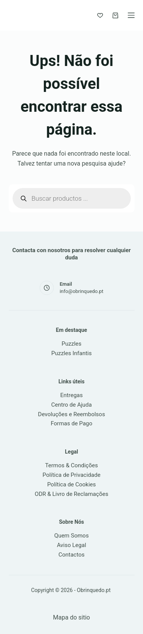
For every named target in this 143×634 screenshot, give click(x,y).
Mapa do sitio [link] (71, 617)
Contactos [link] (71, 554)
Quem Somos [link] (71, 535)
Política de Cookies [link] (71, 484)
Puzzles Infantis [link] (71, 353)
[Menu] (131, 15)
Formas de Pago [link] (71, 423)
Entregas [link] (71, 395)
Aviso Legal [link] (71, 545)
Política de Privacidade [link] (72, 474)
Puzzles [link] (72, 343)
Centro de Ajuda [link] (71, 404)
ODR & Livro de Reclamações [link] (71, 494)
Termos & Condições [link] (71, 465)
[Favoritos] (100, 15)
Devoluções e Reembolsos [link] (71, 414)
